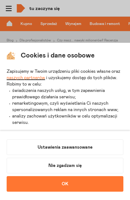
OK (65, 184)
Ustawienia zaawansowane (65, 147)
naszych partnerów (26, 78)
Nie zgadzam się (65, 165)
